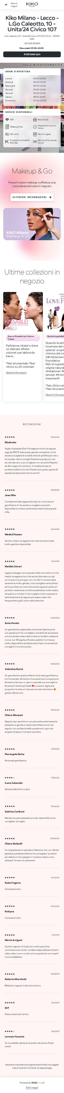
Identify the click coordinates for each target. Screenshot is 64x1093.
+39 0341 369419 (32, 43)
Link (50, 1068)
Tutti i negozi (32, 1087)
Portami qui (32, 54)
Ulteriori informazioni (32, 197)
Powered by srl (32, 1082)
